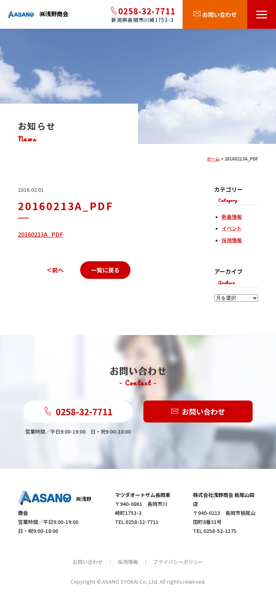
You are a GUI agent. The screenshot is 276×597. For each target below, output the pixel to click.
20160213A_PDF (40, 234)
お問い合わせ (198, 411)
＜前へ (55, 270)
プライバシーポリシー (178, 561)
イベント (232, 228)
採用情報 (232, 240)
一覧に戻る (105, 270)
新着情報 (232, 216)
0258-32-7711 (77, 411)
